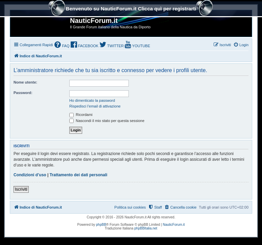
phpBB (101, 224)
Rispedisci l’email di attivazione (95, 106)
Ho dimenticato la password (92, 100)
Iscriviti (21, 189)
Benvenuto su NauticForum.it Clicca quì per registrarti (131, 9)
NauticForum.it (174, 224)
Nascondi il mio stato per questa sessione (106, 121)
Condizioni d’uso (30, 175)
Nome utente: (25, 82)
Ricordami (81, 115)
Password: (23, 93)
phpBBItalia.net (145, 228)
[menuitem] (61, 45)
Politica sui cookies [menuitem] (130, 207)
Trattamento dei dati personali (79, 175)
